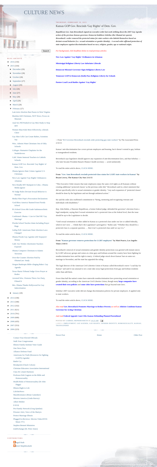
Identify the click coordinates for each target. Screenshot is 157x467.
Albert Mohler (19, 402)
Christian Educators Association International (31, 368)
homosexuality (125, 323)
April (15, 101)
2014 (12, 298)
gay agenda (82, 323)
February (16, 108)
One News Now (19, 348)
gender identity (109, 323)
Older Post (138, 335)
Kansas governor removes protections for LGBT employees (87, 240)
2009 (12, 317)
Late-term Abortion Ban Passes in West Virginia (31, 112)
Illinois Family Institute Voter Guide (27, 345)
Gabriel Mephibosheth (23, 446)
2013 (12, 302)
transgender (62, 325)
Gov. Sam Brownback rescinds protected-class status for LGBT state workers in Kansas (99, 174)
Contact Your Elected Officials (25, 338)
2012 (12, 306)
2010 (12, 313)
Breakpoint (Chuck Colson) (24, 365)
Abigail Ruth (19, 442)
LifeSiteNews (18, 391)
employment (70, 323)
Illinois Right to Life (21, 388)
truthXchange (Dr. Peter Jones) (25, 429)
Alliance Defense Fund (22, 351)
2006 (12, 329)
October (16, 77)
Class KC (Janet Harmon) (23, 372)
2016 (12, 62)
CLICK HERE (87, 168)
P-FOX (16, 405)
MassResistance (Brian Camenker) (27, 395)
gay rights (94, 323)
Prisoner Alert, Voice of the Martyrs (27, 412)
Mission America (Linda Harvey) (26, 398)
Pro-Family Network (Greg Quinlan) (27, 408)
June (15, 93)
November (17, 73)
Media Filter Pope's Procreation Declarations (29, 198)
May (15, 97)
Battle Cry (17, 361)
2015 (12, 66)
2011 (12, 309)
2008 (12, 321)
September (17, 81)
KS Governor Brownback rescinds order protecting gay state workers (90, 140)
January (16, 293)
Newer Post (60, 335)
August (16, 85)
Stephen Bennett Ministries (24, 425)
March (15, 104)
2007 (12, 325)
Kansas (137, 323)
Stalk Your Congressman (23, 341)
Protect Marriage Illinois (23, 415)
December (17, 69)
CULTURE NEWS (44, 12)
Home (99, 335)
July (15, 89)
